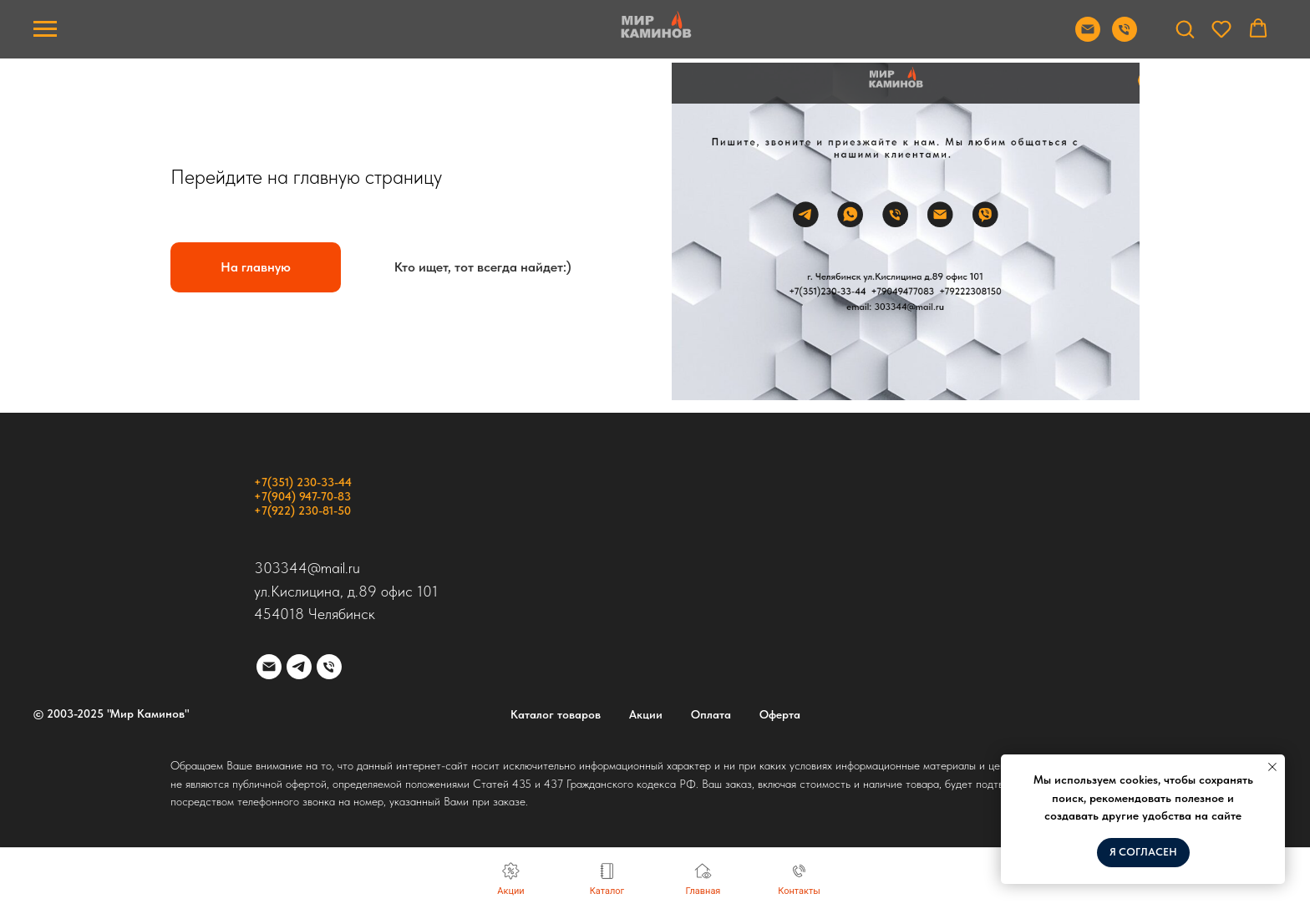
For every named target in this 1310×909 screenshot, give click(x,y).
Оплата (711, 714)
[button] (1185, 28)
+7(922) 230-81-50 (302, 510)
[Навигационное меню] (45, 29)
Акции (646, 714)
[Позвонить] (1124, 37)
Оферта (779, 714)
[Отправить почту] (1087, 37)
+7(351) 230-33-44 (303, 482)
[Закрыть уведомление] (1272, 767)
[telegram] (299, 666)
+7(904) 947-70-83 (302, 496)
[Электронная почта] (269, 666)
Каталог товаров (555, 714)
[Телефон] (329, 666)
